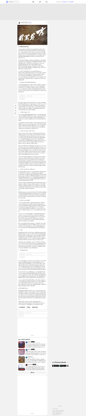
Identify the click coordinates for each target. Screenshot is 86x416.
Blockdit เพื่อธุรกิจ (55, 414)
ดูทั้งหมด (32, 372)
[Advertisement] (43, 11)
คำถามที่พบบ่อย (61, 410)
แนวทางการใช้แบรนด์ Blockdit (57, 413)
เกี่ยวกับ (53, 410)
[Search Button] (10, 2)
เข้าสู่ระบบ (65, 1)
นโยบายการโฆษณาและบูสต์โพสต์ (57, 411)
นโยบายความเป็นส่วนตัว (56, 412)
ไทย (59, 414)
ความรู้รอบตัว (22, 307)
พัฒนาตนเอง (35, 307)
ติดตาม (30, 22)
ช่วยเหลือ (56, 410)
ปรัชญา (28, 307)
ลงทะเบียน (71, 1)
